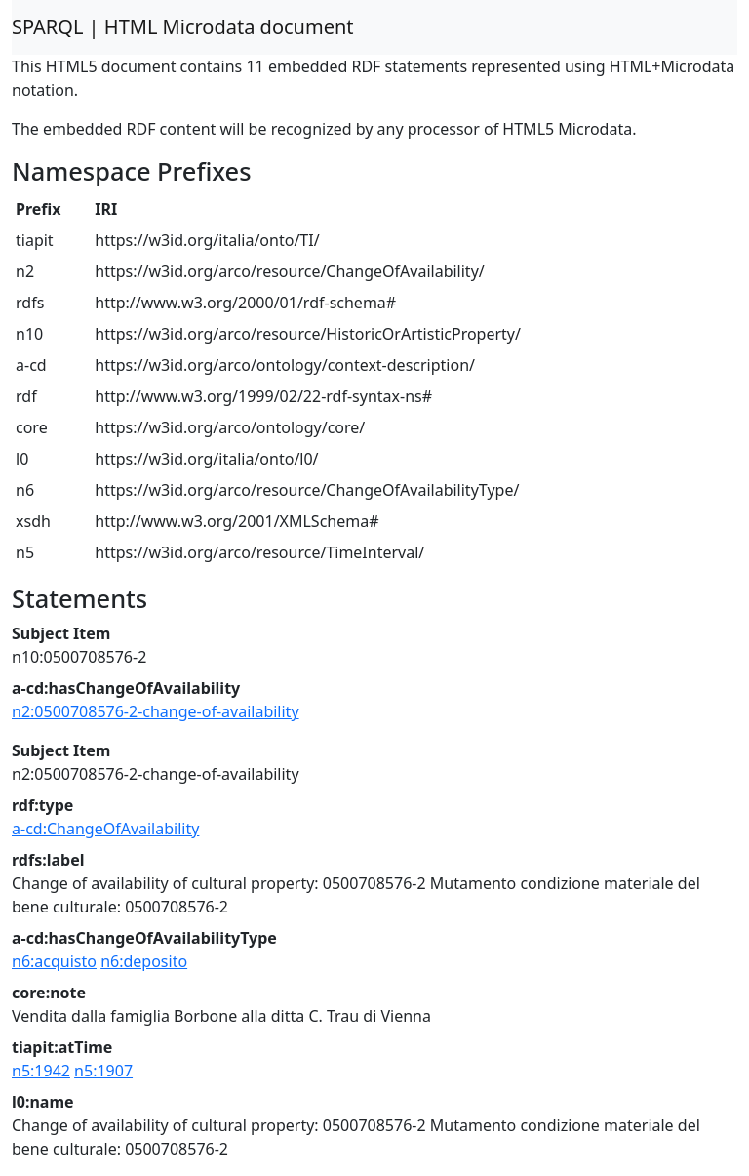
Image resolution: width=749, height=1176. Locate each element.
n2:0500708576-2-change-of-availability (155, 711)
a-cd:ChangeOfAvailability (105, 828)
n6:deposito (143, 961)
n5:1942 (41, 1070)
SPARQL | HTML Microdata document (183, 27)
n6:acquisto (54, 961)
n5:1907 (103, 1070)
